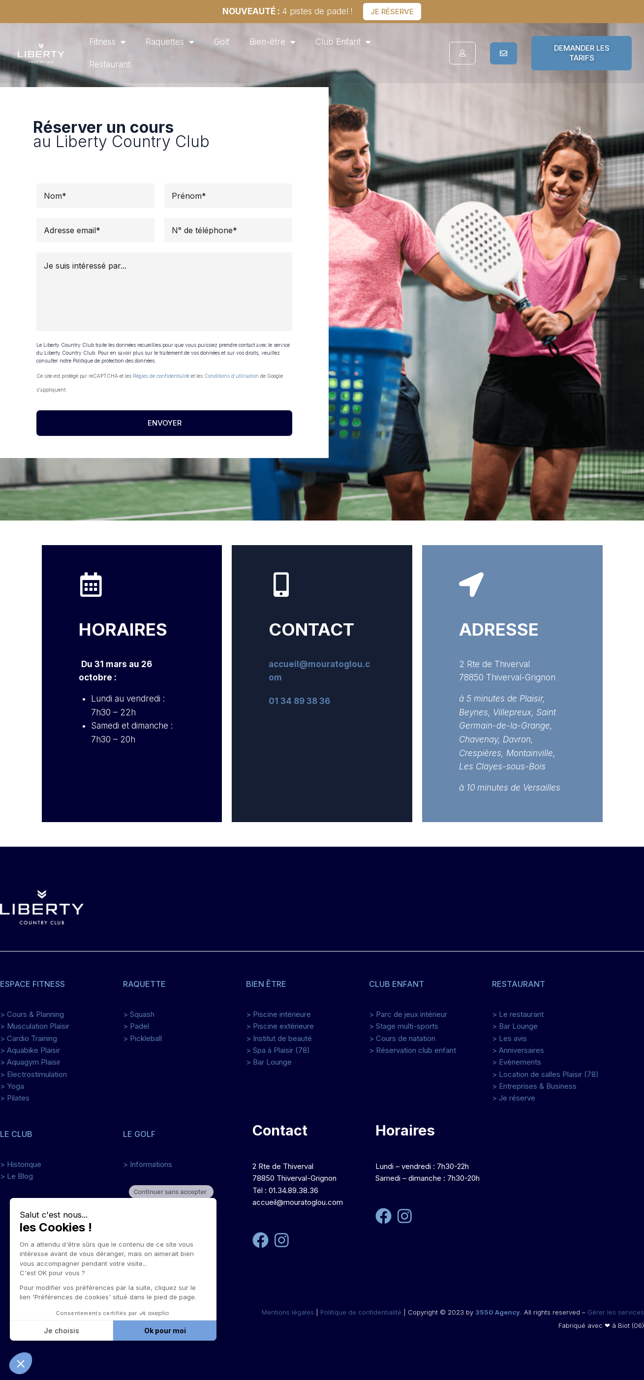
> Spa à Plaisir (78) (278, 1050)
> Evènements (516, 1062)
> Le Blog (16, 1176)
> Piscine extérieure (280, 1026)
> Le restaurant (518, 1014)
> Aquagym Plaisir (30, 1062)
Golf (222, 42)
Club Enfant (343, 42)
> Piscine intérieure (278, 1014)
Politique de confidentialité (360, 1312)
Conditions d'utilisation (231, 376)
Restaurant (109, 64)
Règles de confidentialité (161, 376)
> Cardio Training (28, 1038)
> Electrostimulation (33, 1074)
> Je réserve (513, 1098)
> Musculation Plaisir (34, 1026)
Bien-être (272, 42)
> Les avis (509, 1038)
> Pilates (15, 1098)
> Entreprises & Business (534, 1086)
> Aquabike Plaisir (30, 1050)
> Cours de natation (402, 1038)
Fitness (107, 42)
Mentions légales (288, 1312)
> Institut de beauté (279, 1038)
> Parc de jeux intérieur (408, 1014)
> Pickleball (142, 1038)
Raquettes (170, 42)
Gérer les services (615, 1312)
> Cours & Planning (32, 1014)
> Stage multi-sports (403, 1026)
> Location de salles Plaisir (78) (545, 1074)
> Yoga (12, 1086)
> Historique (20, 1164)
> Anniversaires (518, 1050)
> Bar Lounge (269, 1062)
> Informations (147, 1164)
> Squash (138, 1014)
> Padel (136, 1026)
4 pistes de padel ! (287, 11)
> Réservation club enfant (412, 1050)
